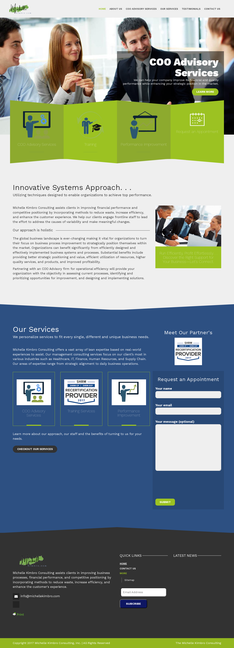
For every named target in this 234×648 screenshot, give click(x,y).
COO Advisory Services (141, 8)
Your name (188, 392)
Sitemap (129, 580)
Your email (188, 409)
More (123, 573)
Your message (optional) (188, 445)
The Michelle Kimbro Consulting (198, 643)
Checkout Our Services (35, 449)
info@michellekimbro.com (40, 596)
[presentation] (183, 487)
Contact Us (212, 8)
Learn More (205, 91)
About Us (116, 8)
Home (102, 8)
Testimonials (191, 8)
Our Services (169, 8)
